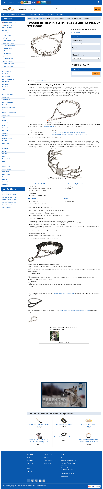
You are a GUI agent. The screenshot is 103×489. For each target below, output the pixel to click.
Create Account (47, 463)
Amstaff (4, 120)
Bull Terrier (5, 130)
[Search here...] (64, 9)
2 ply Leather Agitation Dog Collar (63, 424)
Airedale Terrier (6, 115)
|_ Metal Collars (6, 32)
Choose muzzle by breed (8, 107)
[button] (99, 2)
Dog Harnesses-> (6, 71)
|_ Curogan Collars (7, 48)
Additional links (77, 41)
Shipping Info (30, 458)
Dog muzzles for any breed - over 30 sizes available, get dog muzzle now (68, 469)
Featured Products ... (7, 182)
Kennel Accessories (7, 105)
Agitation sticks (6, 99)
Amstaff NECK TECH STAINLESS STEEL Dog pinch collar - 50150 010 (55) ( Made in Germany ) (39, 441)
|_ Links (4, 69)
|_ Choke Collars (6, 51)
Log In (17, 2)
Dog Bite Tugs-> (6, 81)
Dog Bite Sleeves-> (7, 92)
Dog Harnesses (15, 14)
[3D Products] (64, 361)
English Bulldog (6, 141)
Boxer (3, 125)
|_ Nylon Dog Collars (7, 66)
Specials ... (5, 177)
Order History (47, 458)
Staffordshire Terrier (7, 169)
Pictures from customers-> (9, 112)
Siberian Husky (6, 166)
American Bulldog (6, 123)
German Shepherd (6, 146)
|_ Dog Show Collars (7, 58)
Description (31, 80)
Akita (3, 117)
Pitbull (4, 161)
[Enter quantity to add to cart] (82, 73)
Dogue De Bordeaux (7, 138)
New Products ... (6, 179)
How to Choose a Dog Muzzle (9, 197)
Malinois (4, 153)
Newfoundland (6, 159)
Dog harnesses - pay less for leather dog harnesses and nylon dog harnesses (68, 475)
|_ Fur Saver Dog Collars (8, 45)
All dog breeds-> (6, 174)
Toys (3, 89)
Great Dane (5, 148)
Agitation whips (6, 97)
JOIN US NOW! (41, 14)
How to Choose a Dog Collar (9, 202)
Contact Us (11, 2)
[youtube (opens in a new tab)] (40, 480)
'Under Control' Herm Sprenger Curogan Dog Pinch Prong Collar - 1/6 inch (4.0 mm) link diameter (89, 441)
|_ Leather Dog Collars (8, 43)
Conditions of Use (31, 465)
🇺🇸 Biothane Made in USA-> (9, 22)
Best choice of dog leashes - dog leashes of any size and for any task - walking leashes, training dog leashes (68, 463)
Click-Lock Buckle (78, 55)
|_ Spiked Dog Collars (7, 61)
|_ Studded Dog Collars (8, 63)
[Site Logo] (8, 8)
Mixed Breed (5, 171)
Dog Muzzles (5, 14)
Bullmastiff (5, 128)
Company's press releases (8, 192)
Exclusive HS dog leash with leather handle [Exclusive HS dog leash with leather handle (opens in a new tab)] (64, 293)
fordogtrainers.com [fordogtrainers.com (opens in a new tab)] (13, 487)
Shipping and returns (41, 80)
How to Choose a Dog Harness (10, 204)
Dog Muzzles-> (6, 74)
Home (5, 2)
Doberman (5, 135)
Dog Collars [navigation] (35, 18)
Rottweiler (4, 164)
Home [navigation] (29, 18)
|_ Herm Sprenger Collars (8, 40)
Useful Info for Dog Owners (9, 194)
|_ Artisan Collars (6, 53)
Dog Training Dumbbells (8, 102)
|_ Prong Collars (6, 38)
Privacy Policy (30, 460)
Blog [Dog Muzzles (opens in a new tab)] (62, 458)
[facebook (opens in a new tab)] (28, 480)
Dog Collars (24, 14)
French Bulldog (6, 143)
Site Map (29, 468)
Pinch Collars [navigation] (42, 18)
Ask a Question (75, 32)
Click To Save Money (7, 27)
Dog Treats (5, 110)
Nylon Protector (77, 48)
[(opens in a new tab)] (54, 336)
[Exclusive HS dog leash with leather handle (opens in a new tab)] (35, 302)
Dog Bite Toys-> (6, 86)
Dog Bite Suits (5, 84)
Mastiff (4, 156)
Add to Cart (96, 73)
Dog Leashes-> (6, 76)
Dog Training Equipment (8, 79)
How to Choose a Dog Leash (9, 199)
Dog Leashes (32, 14)
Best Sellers (51, 14)
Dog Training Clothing (7, 94)
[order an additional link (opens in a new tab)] (48, 126)
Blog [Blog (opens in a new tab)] (57, 14)
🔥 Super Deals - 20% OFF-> (9, 25)
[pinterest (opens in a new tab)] (36, 480)
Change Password (48, 460)
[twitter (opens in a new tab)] (32, 480)
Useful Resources (6, 207)
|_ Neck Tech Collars (7, 56)
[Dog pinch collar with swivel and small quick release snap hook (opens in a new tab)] (33, 319)
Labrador (4, 151)
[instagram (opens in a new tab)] (44, 480)
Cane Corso (5, 133)
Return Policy (30, 463)
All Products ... (6, 184)
